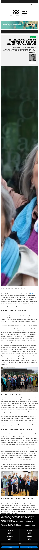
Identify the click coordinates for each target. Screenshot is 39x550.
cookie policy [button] (11, 520)
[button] (37, 517)
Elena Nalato (33, 52)
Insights (33, 37)
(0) (30, 4)
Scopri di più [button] (19, 543)
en (35, 4)
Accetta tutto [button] (29, 547)
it (33, 4)
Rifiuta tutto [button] (10, 547)
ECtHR (31, 293)
